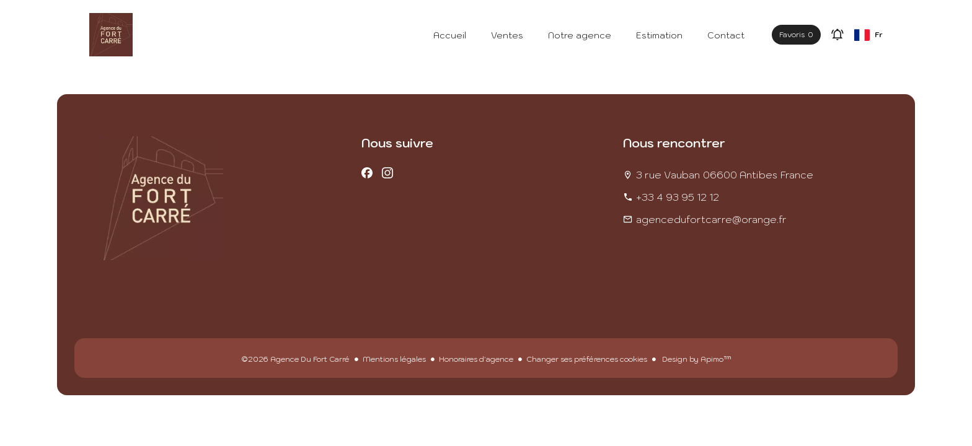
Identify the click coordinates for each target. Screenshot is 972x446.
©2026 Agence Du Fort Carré (295, 359)
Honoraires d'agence (476, 359)
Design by (695, 359)
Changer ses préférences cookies (586, 359)
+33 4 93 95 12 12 (677, 197)
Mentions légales (394, 359)
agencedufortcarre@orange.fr (711, 219)
